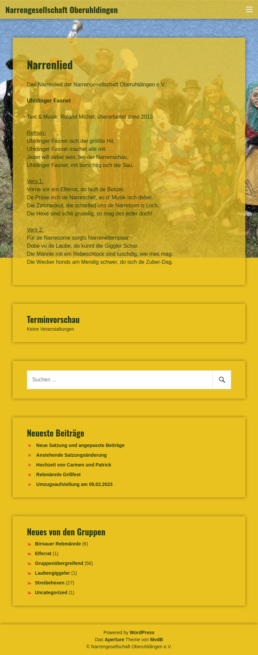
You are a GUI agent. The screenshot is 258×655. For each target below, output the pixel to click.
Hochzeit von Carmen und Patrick (73, 464)
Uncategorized (51, 592)
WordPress (142, 632)
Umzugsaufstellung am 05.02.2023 (74, 484)
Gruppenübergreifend (59, 563)
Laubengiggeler (52, 573)
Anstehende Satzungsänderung (71, 455)
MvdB (156, 639)
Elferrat (43, 553)
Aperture (114, 639)
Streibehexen (49, 582)
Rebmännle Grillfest (58, 474)
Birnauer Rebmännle (58, 543)
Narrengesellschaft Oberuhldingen (61, 9)
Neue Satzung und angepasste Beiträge (80, 445)
